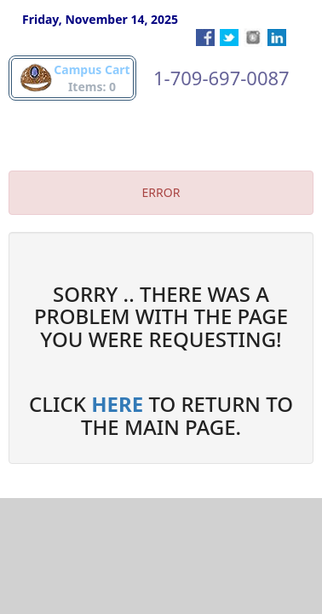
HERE (117, 404)
